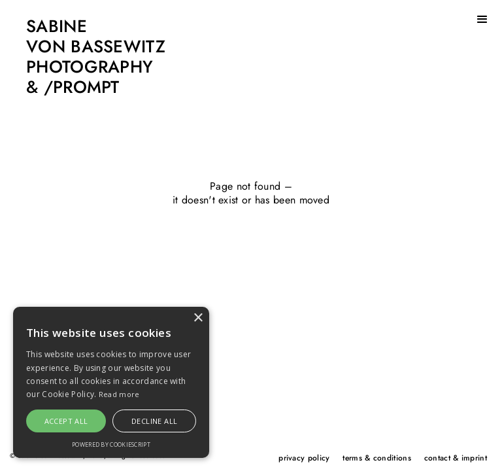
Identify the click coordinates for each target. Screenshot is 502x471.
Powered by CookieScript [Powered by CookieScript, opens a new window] (111, 444)
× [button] (198, 318)
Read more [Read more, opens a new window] (119, 394)
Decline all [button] (154, 421)
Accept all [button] (66, 421)
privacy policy (303, 458)
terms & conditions (376, 458)
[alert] (111, 382)
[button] (482, 19)
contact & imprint (455, 458)
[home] (82, 57)
